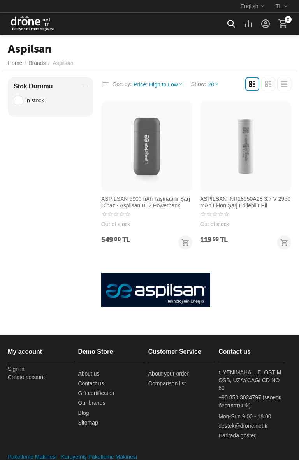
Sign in (16, 369)
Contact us (91, 383)
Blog (83, 413)
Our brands (91, 403)
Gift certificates (96, 393)
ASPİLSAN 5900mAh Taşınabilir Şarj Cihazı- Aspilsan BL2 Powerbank (145, 202)
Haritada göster (237, 435)
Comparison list (167, 383)
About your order (168, 373)
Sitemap (88, 423)
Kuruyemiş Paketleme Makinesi (99, 457)
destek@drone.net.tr (243, 426)
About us (88, 373)
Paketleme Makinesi (32, 457)
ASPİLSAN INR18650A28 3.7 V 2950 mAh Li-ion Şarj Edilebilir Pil (245, 202)
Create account (26, 377)
